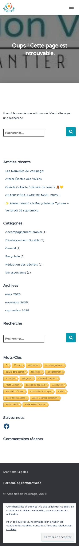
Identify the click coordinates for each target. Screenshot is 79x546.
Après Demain (12, 385)
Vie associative (15, 272)
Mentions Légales (15, 472)
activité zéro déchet (15, 372)
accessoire (33, 365)
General (10, 248)
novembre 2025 (16, 302)
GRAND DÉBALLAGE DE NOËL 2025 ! (32, 195)
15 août (17, 365)
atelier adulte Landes (15, 398)
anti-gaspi (26, 378)
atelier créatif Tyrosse (35, 404)
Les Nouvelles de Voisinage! (24, 171)
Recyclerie (12, 256)
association (57, 385)
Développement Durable (22, 240)
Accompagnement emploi (23, 232)
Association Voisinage (40, 391)
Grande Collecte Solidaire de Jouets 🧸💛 (34, 187)
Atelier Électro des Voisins (23, 179)
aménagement (54, 372)
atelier (61, 391)
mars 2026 (13, 294)
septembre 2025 (17, 310)
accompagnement (54, 365)
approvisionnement (47, 378)
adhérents (35, 372)
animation (10, 378)
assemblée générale (35, 385)
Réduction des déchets (21, 264)
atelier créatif (12, 404)
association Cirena (14, 391)
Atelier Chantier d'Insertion (44, 398)
